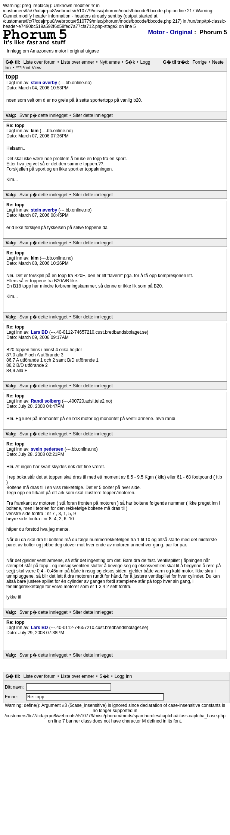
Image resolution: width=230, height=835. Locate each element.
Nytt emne (110, 62)
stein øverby (44, 82)
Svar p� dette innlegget (43, 115)
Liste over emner (77, 62)
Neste (218, 62)
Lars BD (40, 332)
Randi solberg (46, 401)
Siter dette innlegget (93, 115)
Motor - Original (170, 32)
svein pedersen (48, 449)
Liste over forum (40, 62)
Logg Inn (123, 676)
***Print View (28, 67)
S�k (130, 62)
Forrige (199, 62)
